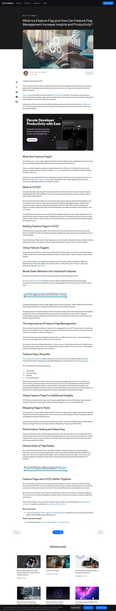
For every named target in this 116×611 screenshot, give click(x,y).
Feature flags (27, 95)
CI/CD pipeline (57, 95)
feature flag (56, 170)
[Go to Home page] (7, 3)
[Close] (113, 608)
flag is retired (41, 266)
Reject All (88, 607)
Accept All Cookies (101, 607)
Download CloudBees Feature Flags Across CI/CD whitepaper (45, 513)
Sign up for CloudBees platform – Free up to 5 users (54, 522)
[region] (58, 608)
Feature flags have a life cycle (32, 359)
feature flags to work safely (33, 281)
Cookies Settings (75, 607)
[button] (19, 3)
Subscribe (89, 73)
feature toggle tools (40, 179)
